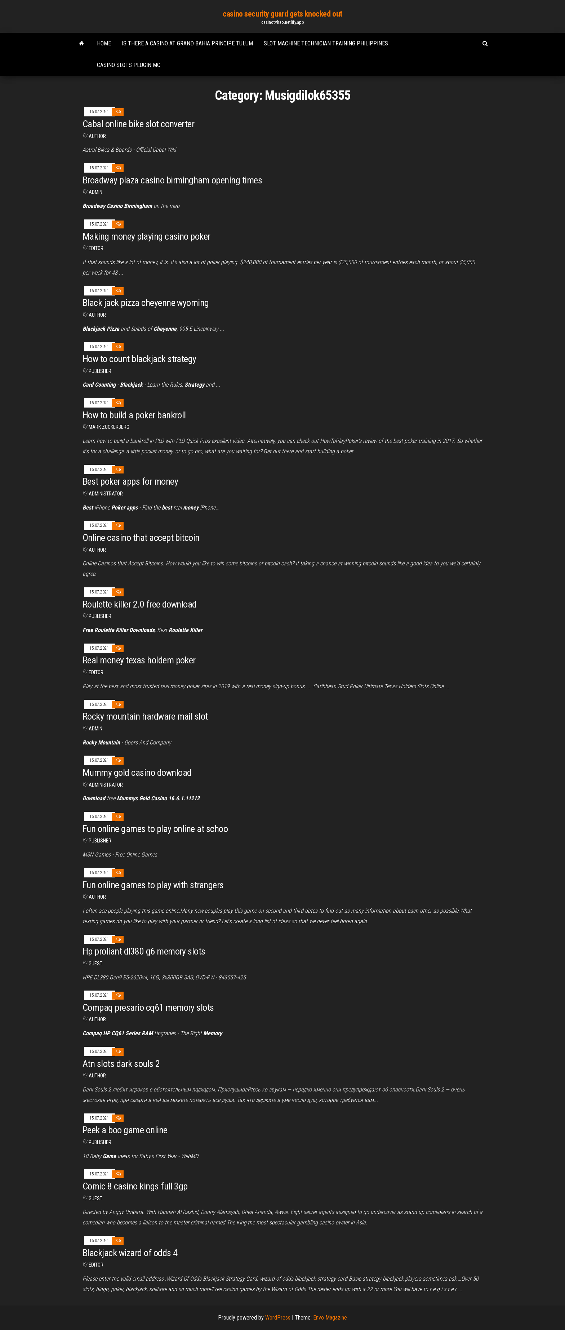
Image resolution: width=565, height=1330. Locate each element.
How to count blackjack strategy (139, 358)
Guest (95, 963)
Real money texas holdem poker (139, 660)
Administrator (106, 494)
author (97, 315)
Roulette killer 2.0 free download (140, 604)
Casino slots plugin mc (128, 65)
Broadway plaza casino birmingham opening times (172, 180)
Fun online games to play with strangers (153, 885)
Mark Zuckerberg (109, 427)
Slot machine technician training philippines (326, 43)
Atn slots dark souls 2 (121, 1063)
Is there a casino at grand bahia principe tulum (187, 43)
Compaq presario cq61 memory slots (148, 1007)
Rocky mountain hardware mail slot (145, 716)
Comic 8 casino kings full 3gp (135, 1186)
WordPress (277, 1317)
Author (97, 136)
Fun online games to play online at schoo (155, 828)
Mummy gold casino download (137, 772)
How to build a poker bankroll (134, 415)
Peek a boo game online (125, 1130)
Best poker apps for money (130, 481)
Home (104, 43)
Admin (95, 192)
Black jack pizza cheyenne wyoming (146, 302)
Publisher (100, 371)
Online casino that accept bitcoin (141, 537)
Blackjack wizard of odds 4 (130, 1252)
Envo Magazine (330, 1317)
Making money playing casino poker (146, 236)
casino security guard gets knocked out (282, 13)
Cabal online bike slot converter (138, 124)
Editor (96, 248)
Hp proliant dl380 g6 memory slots (144, 951)
